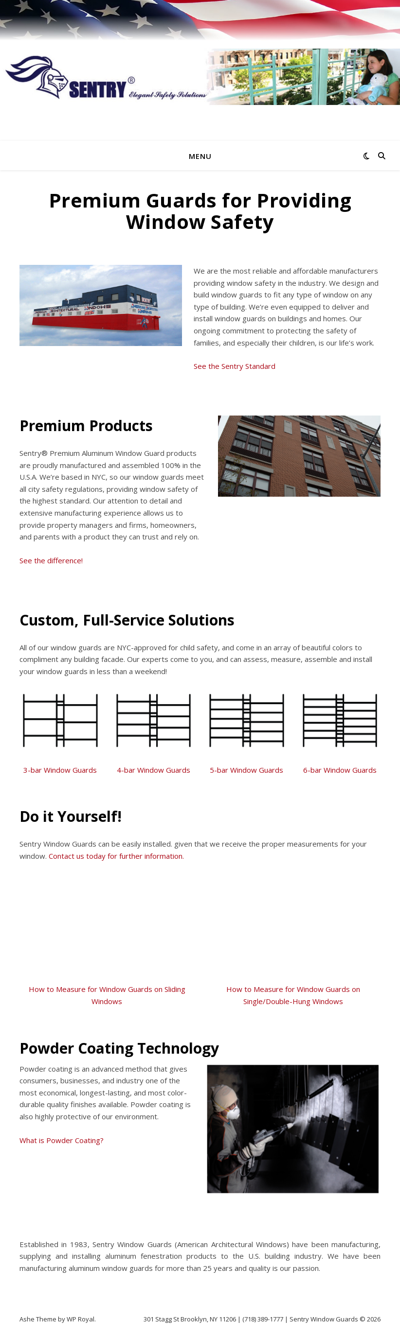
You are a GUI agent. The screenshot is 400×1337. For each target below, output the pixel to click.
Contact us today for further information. (116, 856)
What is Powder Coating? (61, 1140)
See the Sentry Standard (234, 366)
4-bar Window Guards (153, 770)
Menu (200, 156)
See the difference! (51, 560)
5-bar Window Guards (246, 770)
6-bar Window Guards (340, 770)
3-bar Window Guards (60, 770)
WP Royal (80, 1319)
